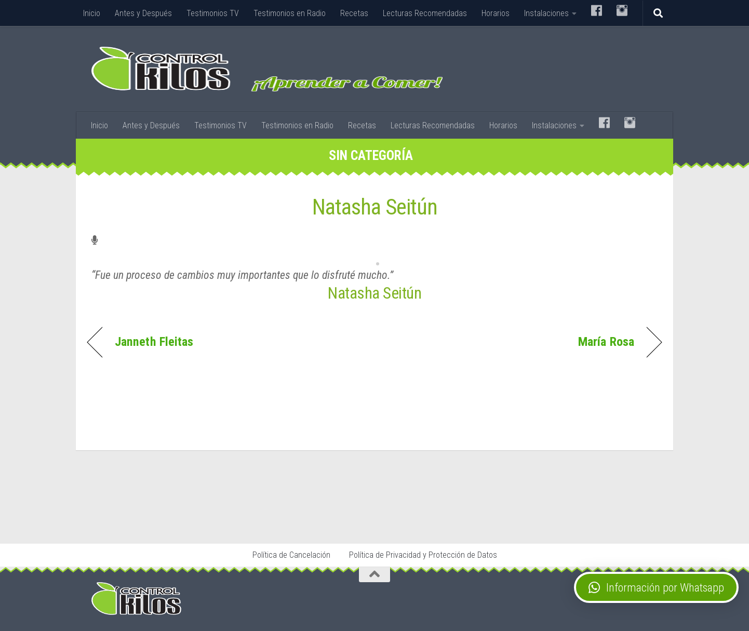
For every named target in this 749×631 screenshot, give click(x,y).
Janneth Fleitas (154, 341)
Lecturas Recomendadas (425, 13)
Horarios (496, 13)
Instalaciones (546, 13)
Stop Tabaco (247, 513)
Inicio (91, 13)
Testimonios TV (212, 13)
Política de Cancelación (291, 555)
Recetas (354, 13)
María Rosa (606, 341)
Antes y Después (143, 13)
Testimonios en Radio (289, 13)
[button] (656, 587)
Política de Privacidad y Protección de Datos (423, 555)
